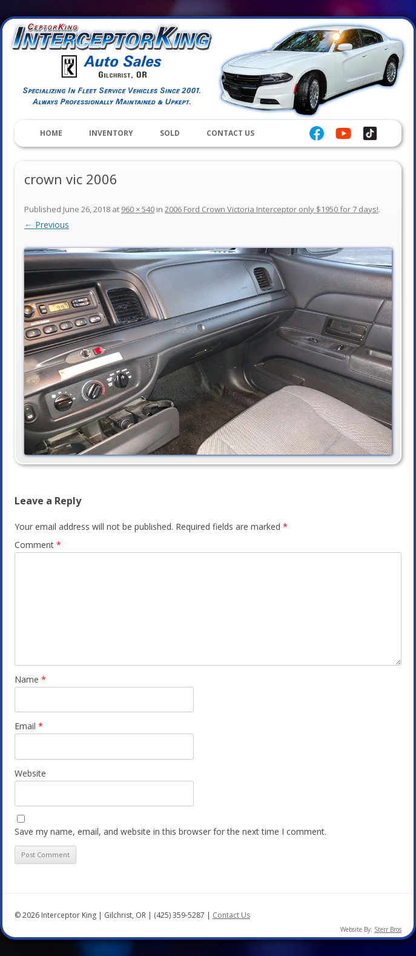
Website (30, 773)
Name (30, 679)
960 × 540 (137, 209)
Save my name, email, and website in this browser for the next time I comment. (170, 831)
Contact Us (230, 133)
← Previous (46, 224)
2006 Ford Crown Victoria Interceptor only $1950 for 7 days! (271, 209)
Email (29, 726)
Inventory (111, 133)
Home (51, 133)
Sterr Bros (387, 929)
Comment (38, 544)
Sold (170, 133)
